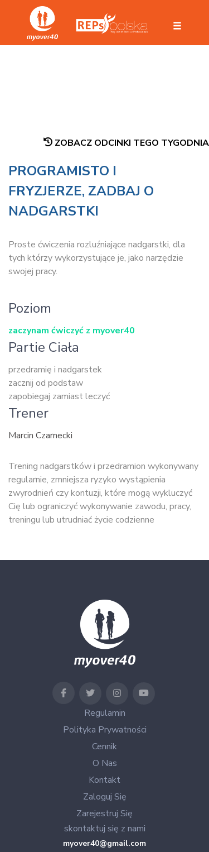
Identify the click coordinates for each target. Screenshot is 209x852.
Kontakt (104, 780)
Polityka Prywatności (105, 730)
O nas (105, 763)
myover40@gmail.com (104, 843)
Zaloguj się (105, 797)
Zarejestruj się (104, 813)
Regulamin (104, 713)
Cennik (104, 746)
